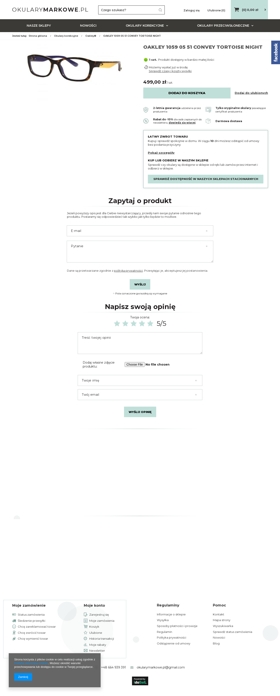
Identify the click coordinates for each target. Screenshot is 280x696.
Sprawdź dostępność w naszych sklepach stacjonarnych (205, 179)
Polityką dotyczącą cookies (31, 663)
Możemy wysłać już (162, 67)
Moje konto (94, 605)
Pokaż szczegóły (161, 152)
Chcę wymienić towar (33, 638)
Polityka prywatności (171, 637)
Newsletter (97, 650)
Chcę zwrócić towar (32, 633)
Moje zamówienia (101, 621)
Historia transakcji (101, 638)
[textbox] (131, 9)
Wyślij (140, 284)
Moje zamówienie (29, 605)
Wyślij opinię (140, 412)
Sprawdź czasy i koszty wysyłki (170, 71)
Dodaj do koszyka (186, 93)
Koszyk (94, 626)
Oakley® (90, 36)
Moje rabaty (97, 645)
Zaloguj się (192, 10)
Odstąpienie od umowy (173, 643)
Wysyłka (163, 620)
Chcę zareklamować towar (37, 626)
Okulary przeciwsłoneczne (223, 26)
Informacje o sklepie (171, 614)
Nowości (88, 26)
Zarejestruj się (99, 614)
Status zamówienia (31, 614)
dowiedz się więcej (182, 122)
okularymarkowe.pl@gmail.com (161, 667)
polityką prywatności (128, 270)
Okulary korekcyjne (145, 26)
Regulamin (164, 632)
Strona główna (38, 36)
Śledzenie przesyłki (31, 621)
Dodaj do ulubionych (251, 93)
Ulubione (95, 633)
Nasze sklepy (39, 26)
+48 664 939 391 (113, 667)
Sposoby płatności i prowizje (177, 626)
